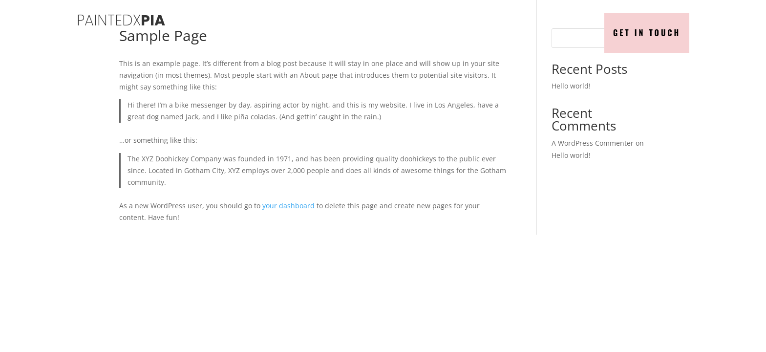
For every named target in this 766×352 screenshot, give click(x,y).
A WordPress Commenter (593, 143)
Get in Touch (647, 33)
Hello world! (571, 85)
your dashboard (288, 205)
